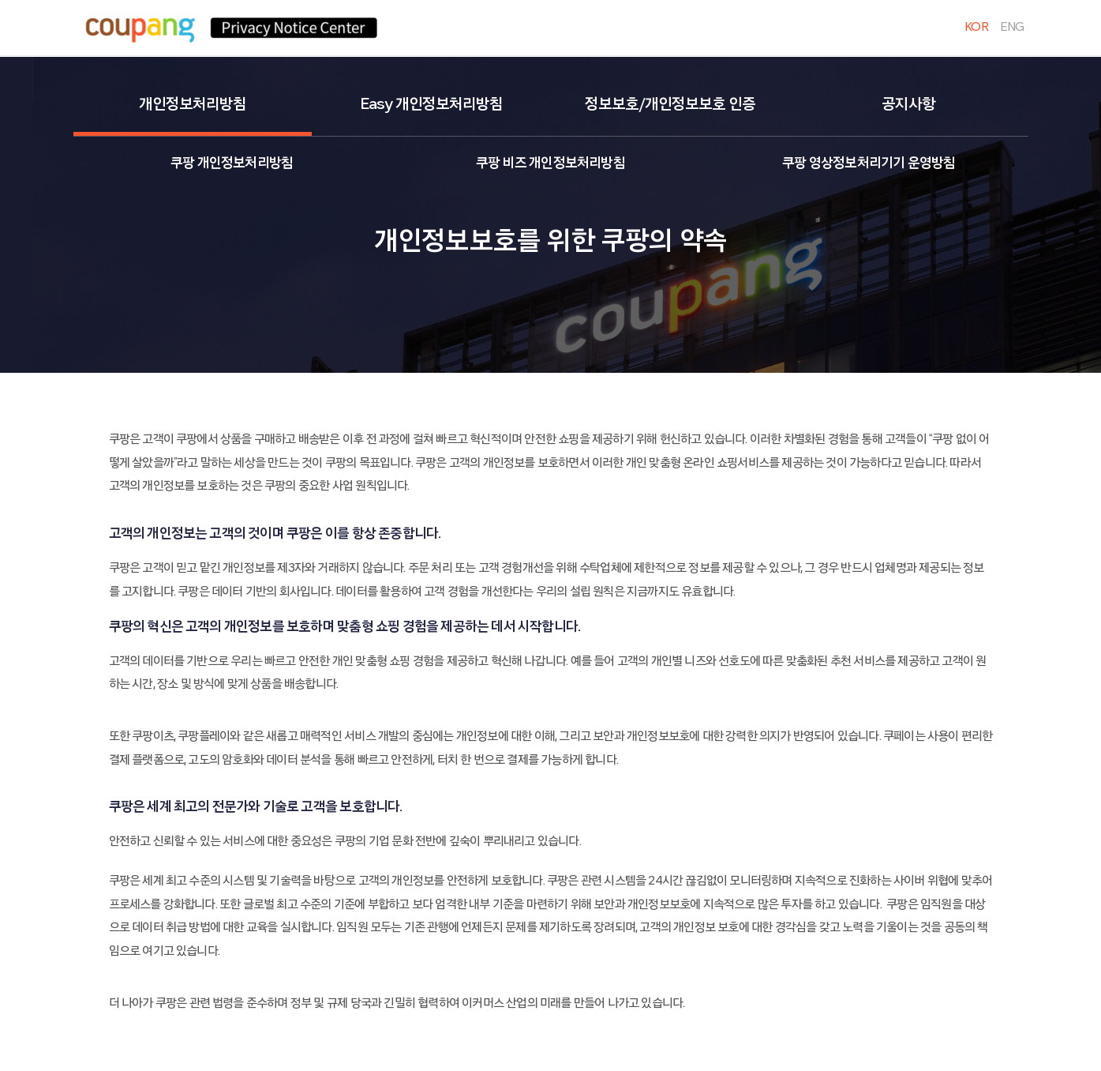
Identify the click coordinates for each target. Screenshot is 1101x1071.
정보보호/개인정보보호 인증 (670, 104)
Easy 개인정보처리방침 (431, 104)
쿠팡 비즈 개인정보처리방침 (550, 163)
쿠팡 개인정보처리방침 (231, 163)
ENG (1012, 27)
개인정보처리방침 (192, 104)
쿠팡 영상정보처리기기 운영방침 (868, 163)
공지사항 (908, 104)
